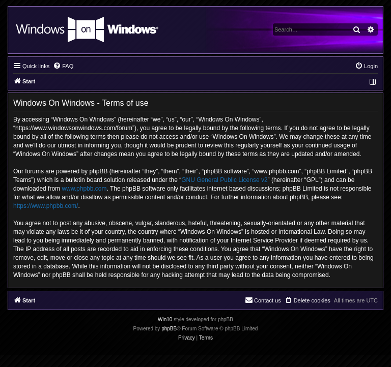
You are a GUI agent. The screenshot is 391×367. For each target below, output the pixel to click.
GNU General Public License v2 (224, 180)
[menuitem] (63, 66)
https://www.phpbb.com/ (45, 205)
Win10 (165, 319)
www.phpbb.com (84, 188)
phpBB (169, 328)
